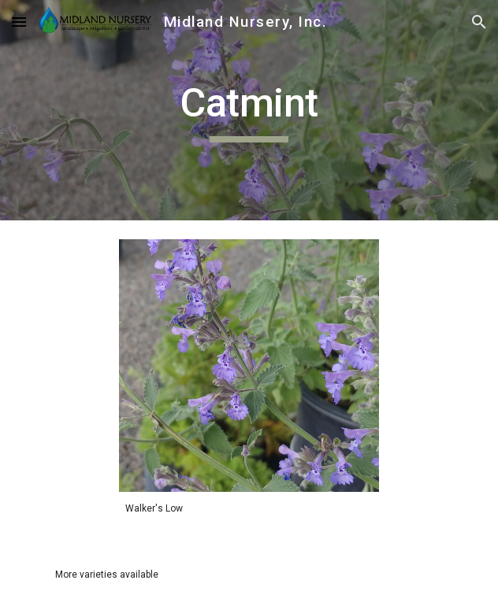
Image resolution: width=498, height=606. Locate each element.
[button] (19, 21)
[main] (248, 110)
